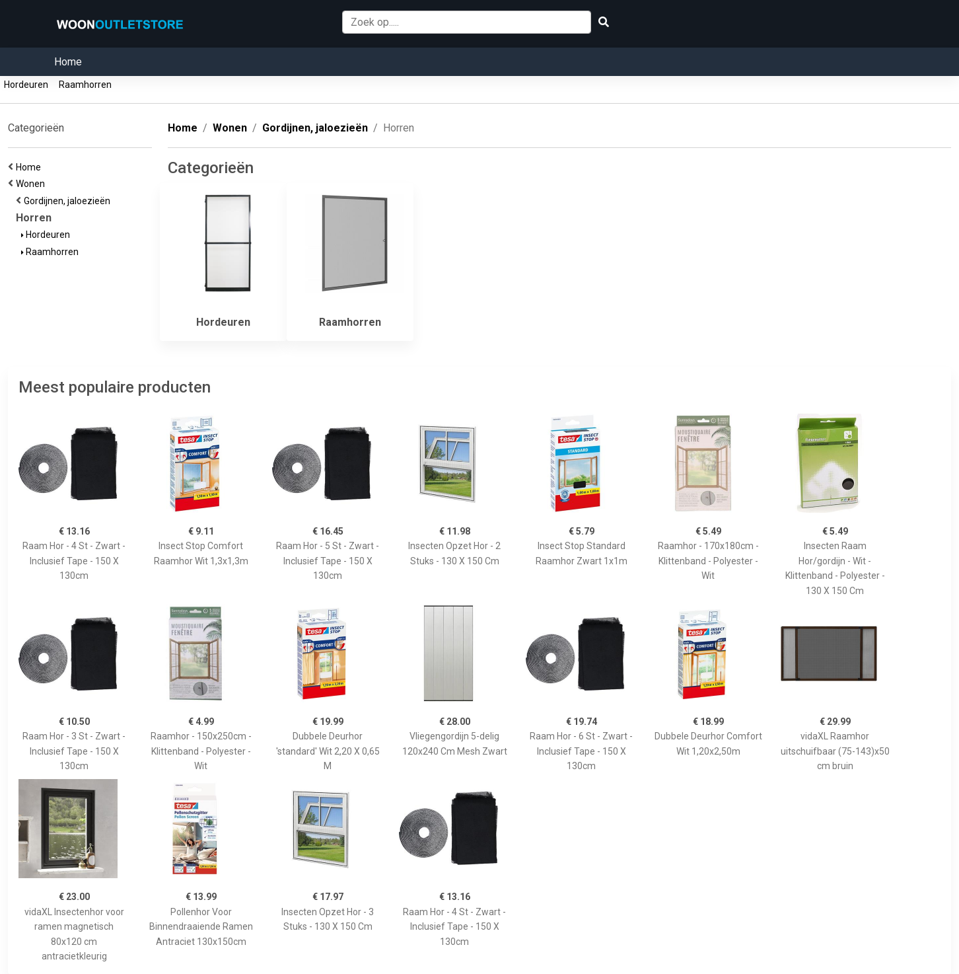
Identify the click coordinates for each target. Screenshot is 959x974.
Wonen (32, 183)
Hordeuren (26, 84)
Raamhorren (85, 84)
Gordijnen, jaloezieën (69, 201)
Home (68, 62)
